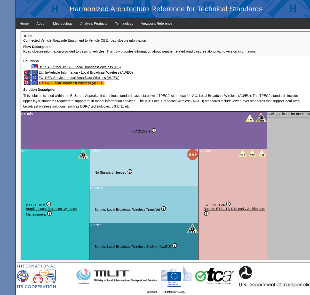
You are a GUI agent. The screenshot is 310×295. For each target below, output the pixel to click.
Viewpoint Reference (156, 23)
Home (24, 23)
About (40, 23)
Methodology (62, 23)
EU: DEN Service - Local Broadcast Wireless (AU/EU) (79, 78)
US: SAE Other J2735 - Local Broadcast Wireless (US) (80, 67)
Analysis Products (93, 23)
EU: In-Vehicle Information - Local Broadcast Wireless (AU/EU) (86, 72)
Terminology (124, 23)
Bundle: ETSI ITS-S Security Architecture (234, 209)
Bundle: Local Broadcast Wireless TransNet (127, 209)
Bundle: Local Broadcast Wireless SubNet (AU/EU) (133, 246)
